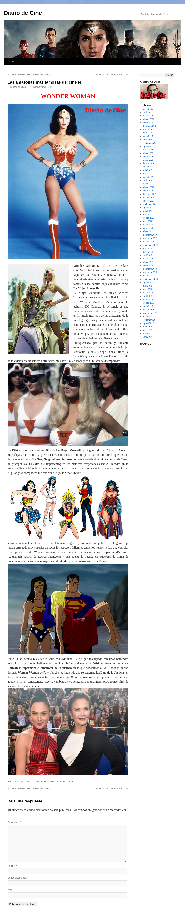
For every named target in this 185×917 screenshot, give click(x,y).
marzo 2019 (148, 258)
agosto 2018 (148, 282)
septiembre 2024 (150, 143)
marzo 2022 (148, 183)
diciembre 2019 (150, 234)
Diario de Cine (23, 13)
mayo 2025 (148, 136)
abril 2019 (147, 255)
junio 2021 (148, 214)
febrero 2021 (148, 217)
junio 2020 (148, 221)
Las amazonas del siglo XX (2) (111, 74)
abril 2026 (147, 112)
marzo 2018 (148, 299)
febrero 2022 (148, 187)
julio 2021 (147, 211)
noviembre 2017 (150, 313)
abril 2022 (147, 180)
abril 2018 (147, 296)
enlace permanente (64, 781)
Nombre (12, 865)
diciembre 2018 (150, 268)
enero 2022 (148, 190)
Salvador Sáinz (44, 87)
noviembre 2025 (150, 129)
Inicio (11, 61)
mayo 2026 (148, 109)
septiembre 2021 (150, 204)
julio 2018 (147, 285)
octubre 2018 (149, 275)
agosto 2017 (148, 323)
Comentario (14, 822)
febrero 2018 (148, 303)
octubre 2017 (149, 316)
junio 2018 (148, 289)
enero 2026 (148, 122)
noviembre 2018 (150, 272)
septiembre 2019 (150, 245)
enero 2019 (148, 265)
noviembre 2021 (150, 197)
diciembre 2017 (150, 309)
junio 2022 (148, 173)
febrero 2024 (148, 153)
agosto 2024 (148, 146)
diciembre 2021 (150, 194)
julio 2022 (147, 170)
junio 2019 (148, 248)
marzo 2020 (148, 228)
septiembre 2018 (150, 279)
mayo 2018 (148, 292)
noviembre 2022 (150, 166)
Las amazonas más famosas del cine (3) (29, 74)
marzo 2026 (148, 115)
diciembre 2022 (150, 163)
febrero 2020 (148, 231)
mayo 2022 (148, 177)
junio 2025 (148, 132)
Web (10, 890)
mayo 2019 (148, 251)
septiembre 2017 (150, 320)
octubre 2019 (149, 241)
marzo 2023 (148, 160)
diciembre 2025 (150, 126)
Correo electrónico (18, 878)
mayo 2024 (148, 149)
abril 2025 (147, 139)
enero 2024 (148, 156)
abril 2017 (147, 337)
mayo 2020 (148, 224)
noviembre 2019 (150, 238)
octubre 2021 (149, 200)
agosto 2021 (148, 207)
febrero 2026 (148, 119)
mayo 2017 (148, 333)
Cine (40, 781)
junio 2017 (148, 330)
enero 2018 (148, 306)
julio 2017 (147, 326)
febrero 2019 (148, 262)
